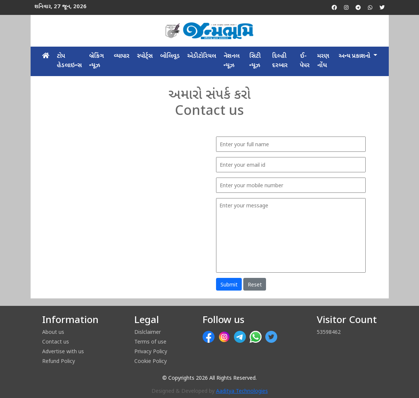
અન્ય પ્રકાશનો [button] (355, 56)
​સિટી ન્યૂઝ (255, 61)
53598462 (329, 331)
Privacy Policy (150, 351)
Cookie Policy (150, 360)
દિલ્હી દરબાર (280, 61)
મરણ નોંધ (323, 61)
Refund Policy (58, 360)
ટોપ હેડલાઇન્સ (69, 61)
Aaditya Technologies (242, 391)
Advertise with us (63, 351)
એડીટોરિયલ (201, 56)
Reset (255, 284)
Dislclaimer (147, 331)
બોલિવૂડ (170, 56)
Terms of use (150, 341)
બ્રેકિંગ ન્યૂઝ (96, 61)
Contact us (55, 341)
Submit (229, 284)
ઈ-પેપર (305, 61)
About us (53, 331)
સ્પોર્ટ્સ (145, 56)
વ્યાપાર (121, 56)
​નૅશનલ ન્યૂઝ (231, 61)
